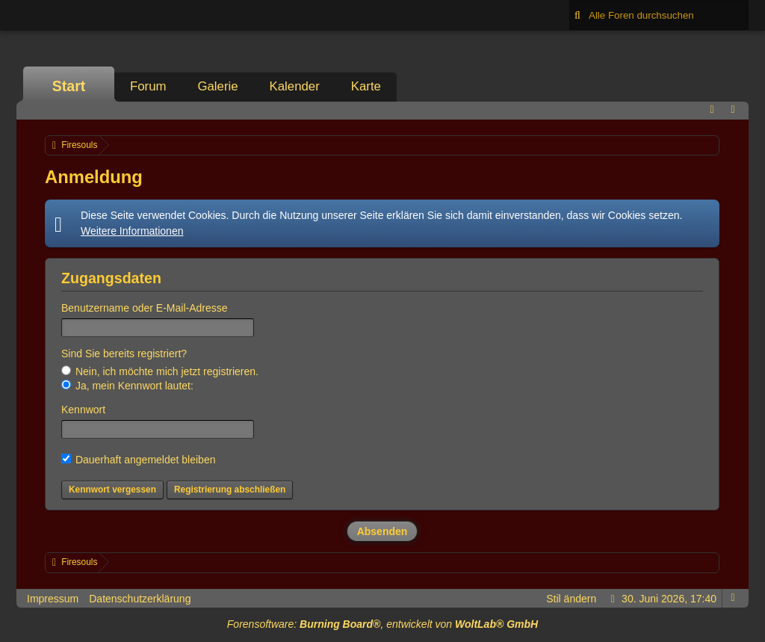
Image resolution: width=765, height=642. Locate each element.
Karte (366, 86)
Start (69, 86)
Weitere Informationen (132, 231)
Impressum (52, 599)
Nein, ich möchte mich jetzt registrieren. (159, 371)
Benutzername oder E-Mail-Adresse (144, 308)
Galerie (217, 86)
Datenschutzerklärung (140, 599)
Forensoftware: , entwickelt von (382, 624)
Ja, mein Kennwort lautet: (127, 386)
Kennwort (83, 410)
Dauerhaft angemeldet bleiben (138, 460)
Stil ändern (571, 599)
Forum (148, 86)
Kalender (295, 86)
